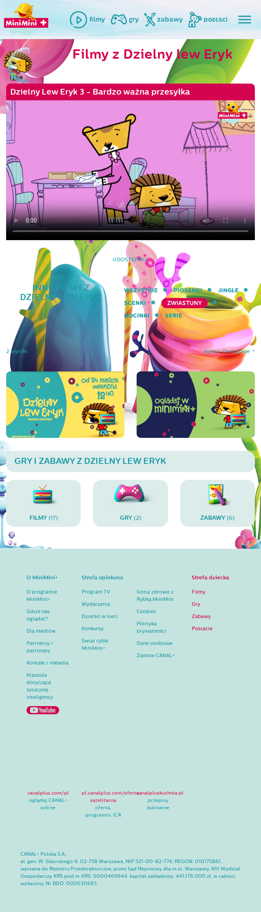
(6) (217, 502)
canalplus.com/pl (48, 793)
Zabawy (201, 616)
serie (173, 316)
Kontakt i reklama (48, 662)
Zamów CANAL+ (156, 655)
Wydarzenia (96, 604)
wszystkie (141, 290)
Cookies (146, 611)
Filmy (199, 592)
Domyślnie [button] (237, 351)
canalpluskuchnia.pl (160, 793)
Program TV (96, 592)
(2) (130, 502)
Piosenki (187, 290)
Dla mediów (41, 631)
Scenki (135, 303)
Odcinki (137, 316)
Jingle (228, 290)
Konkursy (93, 628)
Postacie (202, 628)
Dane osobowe (155, 643)
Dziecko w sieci (100, 616)
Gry (196, 604)
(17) (43, 502)
